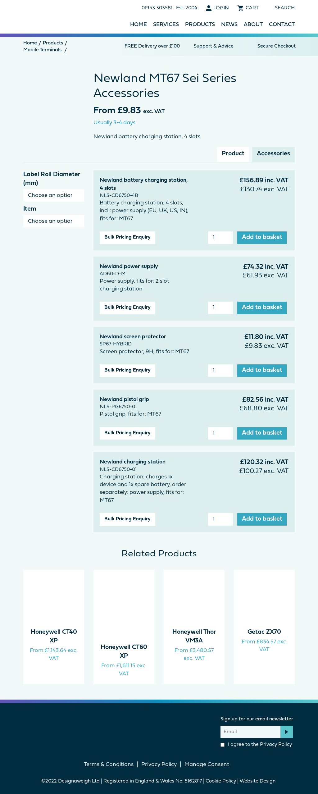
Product (233, 154)
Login (221, 8)
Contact (282, 25)
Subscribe (286, 732)
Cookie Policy (221, 781)
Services (166, 25)
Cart (252, 8)
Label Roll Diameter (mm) (51, 178)
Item (29, 209)
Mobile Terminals (42, 50)
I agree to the (256, 744)
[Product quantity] (220, 237)
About (253, 25)
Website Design (258, 781)
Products (200, 25)
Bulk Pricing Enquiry (127, 237)
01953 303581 (157, 8)
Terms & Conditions (109, 765)
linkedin (170, 726)
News (229, 25)
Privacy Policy (276, 744)
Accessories (273, 154)
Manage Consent (206, 765)
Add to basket (262, 237)
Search (285, 8)
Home (138, 25)
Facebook (148, 726)
